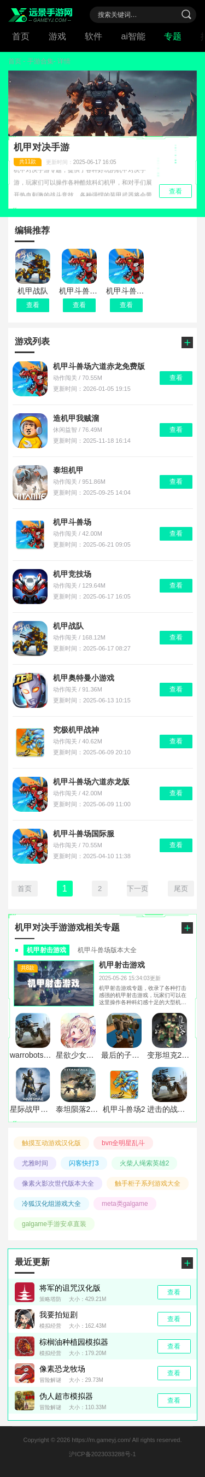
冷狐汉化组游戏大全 (51, 1204)
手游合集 (40, 61)
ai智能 (133, 36)
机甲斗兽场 (72, 522)
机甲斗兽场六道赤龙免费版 (99, 366)
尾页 (181, 888)
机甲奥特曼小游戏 (83, 677)
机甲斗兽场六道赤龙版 (91, 781)
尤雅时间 (35, 1163)
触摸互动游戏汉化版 (51, 1143)
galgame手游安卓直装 (54, 1224)
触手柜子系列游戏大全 (147, 1183)
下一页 (137, 888)
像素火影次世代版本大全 (58, 1183)
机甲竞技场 (72, 574)
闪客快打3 (84, 1163)
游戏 (57, 36)
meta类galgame (125, 1204)
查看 (32, 305)
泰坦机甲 (68, 470)
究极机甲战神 (76, 729)
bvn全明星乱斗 (123, 1143)
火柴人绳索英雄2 (144, 1163)
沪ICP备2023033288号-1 (102, 1454)
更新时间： (65, 162)
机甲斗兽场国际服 (83, 833)
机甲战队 (68, 626)
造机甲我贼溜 (76, 418)
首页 (21, 36)
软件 (93, 36)
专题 (172, 36)
